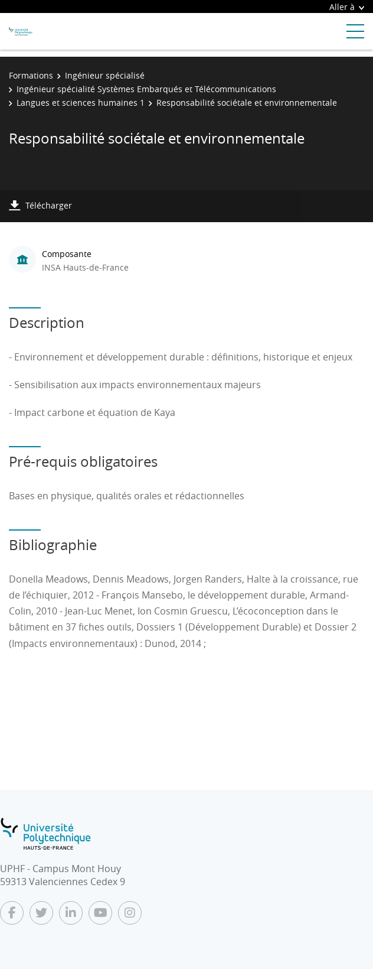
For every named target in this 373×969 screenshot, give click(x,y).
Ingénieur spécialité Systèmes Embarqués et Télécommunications (146, 89)
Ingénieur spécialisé (105, 75)
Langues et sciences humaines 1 (81, 102)
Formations (31, 75)
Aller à (346, 6)
